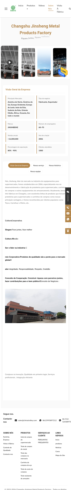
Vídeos (42, 5)
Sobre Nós (51, 7)
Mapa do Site (60, 455)
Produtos (31, 5)
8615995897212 (48, 420)
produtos (59, 444)
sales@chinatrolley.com (26, 420)
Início (20, 5)
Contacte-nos (8, 454)
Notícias (58, 447)
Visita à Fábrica (60, 8)
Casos (58, 451)
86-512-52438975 (65, 420)
